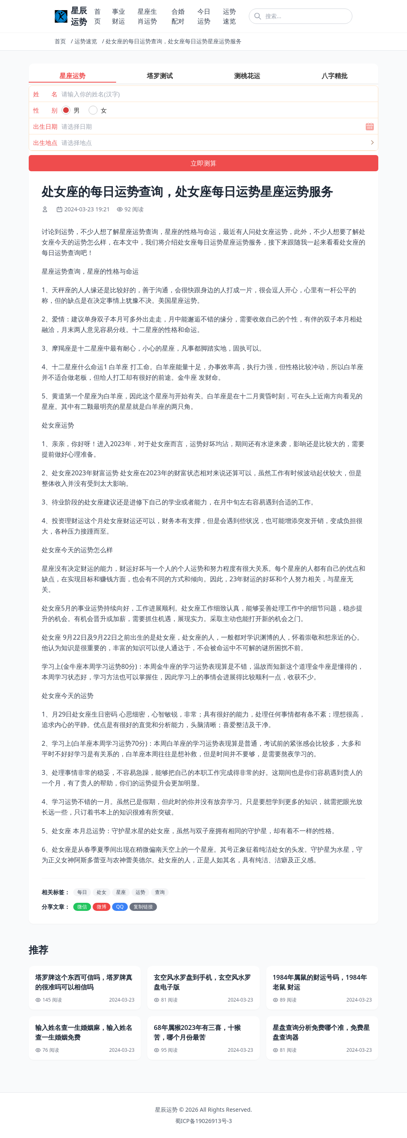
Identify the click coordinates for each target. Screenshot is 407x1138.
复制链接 (143, 906)
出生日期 (45, 126)
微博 (101, 906)
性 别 (45, 110)
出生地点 (45, 142)
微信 (82, 906)
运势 (140, 892)
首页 (60, 41)
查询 (160, 892)
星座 (121, 892)
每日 (82, 892)
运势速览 (85, 41)
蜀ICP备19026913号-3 (203, 1121)
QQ (120, 906)
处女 (101, 892)
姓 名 (45, 94)
